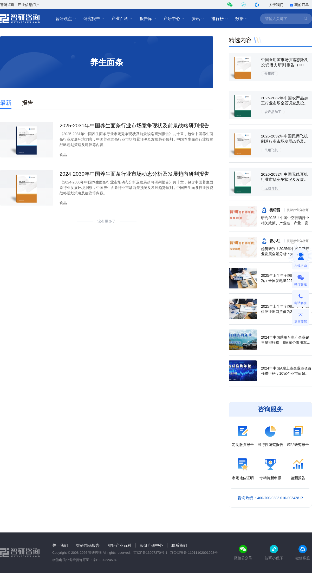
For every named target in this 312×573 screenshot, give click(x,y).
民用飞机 (271, 150)
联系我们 (179, 545)
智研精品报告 (88, 545)
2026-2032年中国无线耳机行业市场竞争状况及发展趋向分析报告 (284, 179)
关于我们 (276, 5)
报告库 (148, 18)
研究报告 (93, 18)
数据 (241, 18)
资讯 (198, 18)
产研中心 (174, 18)
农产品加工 (272, 112)
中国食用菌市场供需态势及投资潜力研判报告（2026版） (284, 64)
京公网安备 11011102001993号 (194, 553)
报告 (27, 103)
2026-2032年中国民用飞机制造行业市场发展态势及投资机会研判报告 (284, 141)
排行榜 (219, 18)
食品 (63, 155)
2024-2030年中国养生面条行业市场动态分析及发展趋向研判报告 (134, 174)
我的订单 (299, 4)
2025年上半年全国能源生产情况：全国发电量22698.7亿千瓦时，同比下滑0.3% (286, 280)
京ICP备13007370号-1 (150, 553)
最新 (5, 103)
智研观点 (65, 18)
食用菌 (269, 74)
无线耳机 (271, 188)
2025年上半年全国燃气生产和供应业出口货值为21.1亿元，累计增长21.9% (286, 311)
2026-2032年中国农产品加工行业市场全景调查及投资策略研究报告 (284, 103)
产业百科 (122, 18)
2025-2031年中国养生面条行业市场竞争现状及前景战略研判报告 (134, 125)
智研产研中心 (151, 545)
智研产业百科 (119, 545)
